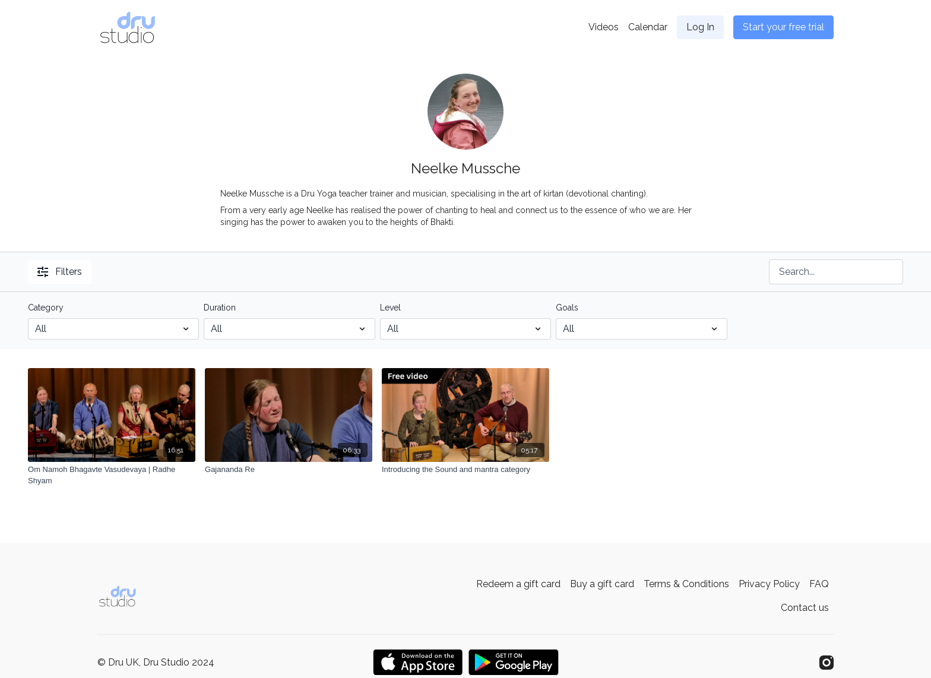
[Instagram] (826, 662)
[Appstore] (417, 662)
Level (390, 307)
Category (46, 307)
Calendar (647, 27)
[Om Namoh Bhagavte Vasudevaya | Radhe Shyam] (111, 475)
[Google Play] (513, 662)
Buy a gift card (602, 584)
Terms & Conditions (686, 584)
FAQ (819, 584)
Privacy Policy (769, 584)
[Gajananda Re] (288, 470)
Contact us (805, 607)
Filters (59, 271)
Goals (567, 307)
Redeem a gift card (518, 584)
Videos (603, 27)
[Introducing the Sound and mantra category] (465, 470)
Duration (220, 307)
